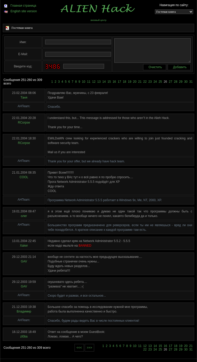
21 (139, 81)
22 (144, 81)
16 (114, 81)
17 (119, 81)
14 (104, 81)
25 (160, 81)
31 (191, 81)
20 (134, 81)
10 (83, 81)
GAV (24, 261)
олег (24, 216)
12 (93, 81)
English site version (20, 11)
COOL (24, 177)
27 (170, 81)
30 (186, 81)
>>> (89, 347)
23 (150, 81)
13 (99, 81)
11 (88, 81)
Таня (23, 97)
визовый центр (98, 20)
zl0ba (24, 336)
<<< (79, 347)
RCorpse (24, 122)
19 (129, 81)
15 (109, 81)
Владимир (24, 311)
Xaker (24, 245)
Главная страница (20, 5)
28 (175, 81)
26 (165, 81)
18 (124, 81)
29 (180, 81)
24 (155, 81)
